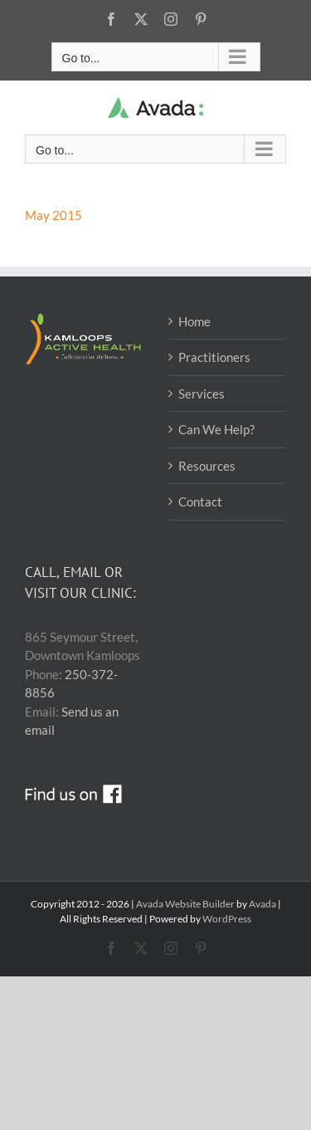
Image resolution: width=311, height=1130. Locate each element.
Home (194, 321)
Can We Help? (216, 429)
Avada (262, 904)
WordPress (226, 918)
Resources (207, 465)
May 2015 (53, 215)
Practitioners (214, 357)
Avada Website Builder (185, 904)
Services (201, 393)
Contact (200, 501)
